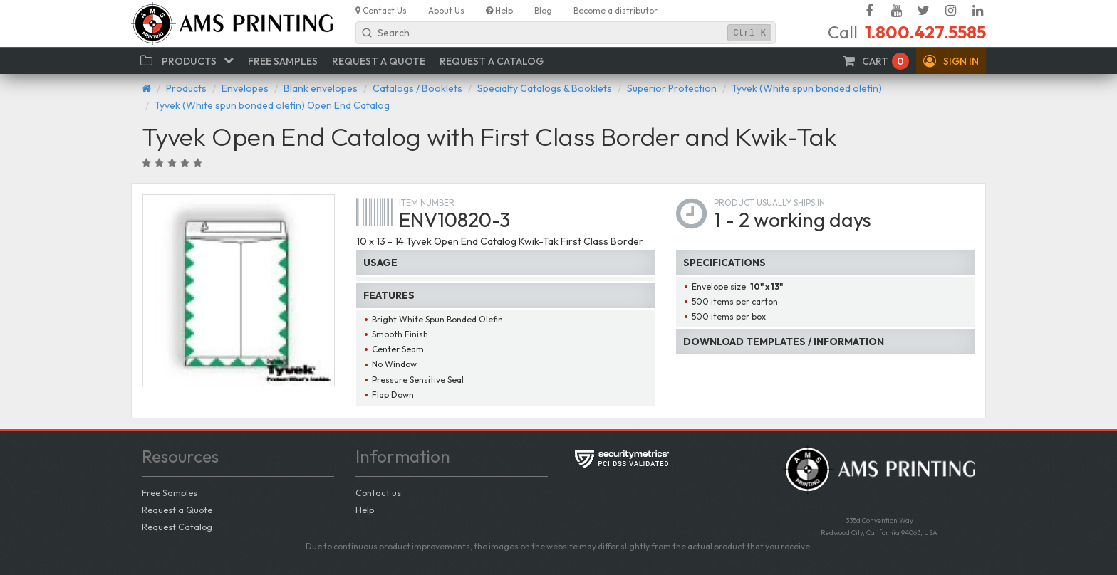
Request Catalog (177, 526)
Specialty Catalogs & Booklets (544, 88)
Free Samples (169, 492)
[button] (951, 61)
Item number (426, 202)
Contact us (378, 492)
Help (364, 509)
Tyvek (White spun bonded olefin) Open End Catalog (272, 105)
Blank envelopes (321, 88)
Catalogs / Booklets (417, 88)
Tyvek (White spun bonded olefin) (807, 88)
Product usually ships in (769, 202)
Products (186, 88)
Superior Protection (672, 88)
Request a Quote (177, 509)
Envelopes (245, 88)
